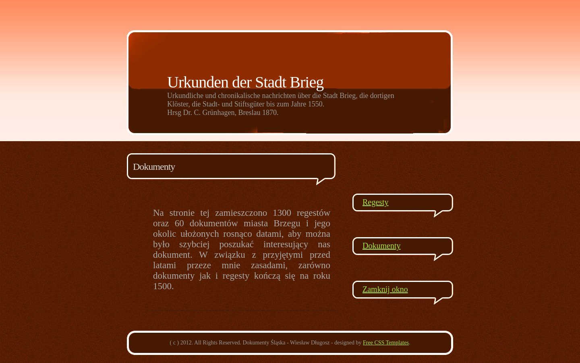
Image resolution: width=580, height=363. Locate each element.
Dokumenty (381, 245)
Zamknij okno (385, 289)
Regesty (375, 202)
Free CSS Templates (386, 343)
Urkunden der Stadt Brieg (245, 82)
